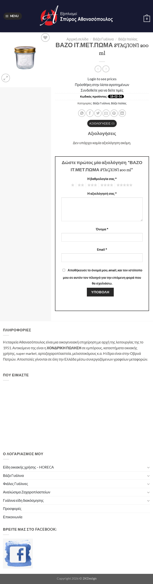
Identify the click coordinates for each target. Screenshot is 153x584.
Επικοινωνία (12, 517)
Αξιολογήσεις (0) (102, 123)
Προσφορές (12, 508)
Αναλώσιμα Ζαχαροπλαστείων (26, 492)
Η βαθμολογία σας (102, 179)
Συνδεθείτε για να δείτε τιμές (102, 90)
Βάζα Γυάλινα (103, 39)
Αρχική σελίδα (77, 39)
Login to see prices (102, 79)
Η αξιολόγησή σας (102, 193)
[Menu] (12, 16)
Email (102, 249)
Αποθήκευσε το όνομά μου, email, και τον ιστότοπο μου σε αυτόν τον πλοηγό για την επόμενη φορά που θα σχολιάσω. (102, 276)
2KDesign (89, 578)
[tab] (102, 123)
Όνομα (102, 229)
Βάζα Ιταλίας (127, 39)
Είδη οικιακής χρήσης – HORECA (28, 467)
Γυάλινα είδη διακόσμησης (23, 500)
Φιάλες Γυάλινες (15, 483)
